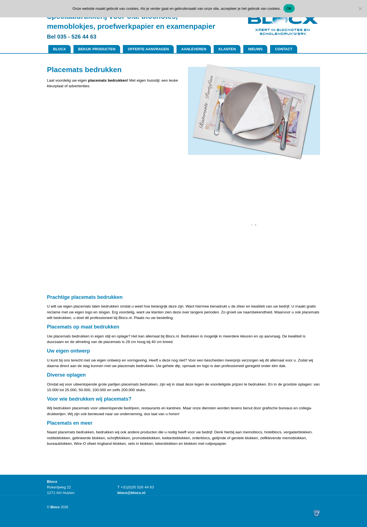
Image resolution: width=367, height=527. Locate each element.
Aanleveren (193, 49)
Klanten (227, 49)
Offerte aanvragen (148, 49)
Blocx (59, 49)
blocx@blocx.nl (131, 493)
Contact (283, 49)
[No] (360, 8)
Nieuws (255, 49)
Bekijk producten (97, 49)
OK (289, 8)
